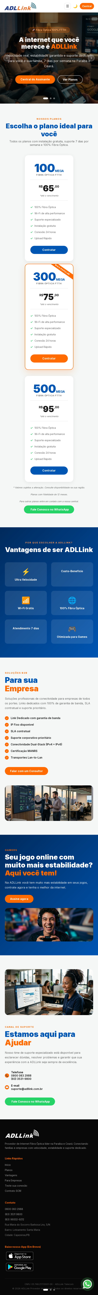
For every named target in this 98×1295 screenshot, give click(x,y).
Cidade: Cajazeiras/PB (17, 1235)
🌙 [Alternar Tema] (75, 6)
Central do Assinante (87, 6)
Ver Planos (70, 79)
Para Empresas (13, 1180)
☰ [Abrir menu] (67, 6)
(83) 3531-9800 (21, 1079)
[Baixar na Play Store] (19, 1266)
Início (8, 1164)
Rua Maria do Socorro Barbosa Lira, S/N (27, 1224)
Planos (8, 1170)
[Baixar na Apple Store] (19, 1255)
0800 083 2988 (21, 1075)
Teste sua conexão (16, 1185)
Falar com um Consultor (26, 771)
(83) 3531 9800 (13, 1214)
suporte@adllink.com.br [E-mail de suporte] (27, 1089)
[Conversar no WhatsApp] (89, 1285)
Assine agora (19, 899)
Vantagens (11, 1175)
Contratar (49, 250)
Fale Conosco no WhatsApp (50, 509)
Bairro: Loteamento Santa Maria (22, 1229)
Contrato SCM (13, 1190)
